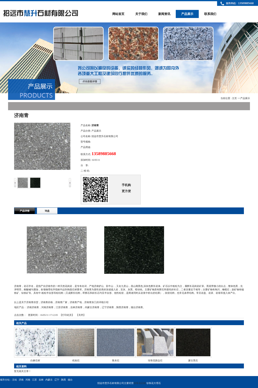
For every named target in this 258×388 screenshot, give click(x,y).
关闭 (80, 315)
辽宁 (56, 379)
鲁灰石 (115, 360)
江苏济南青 (62, 307)
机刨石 (76, 360)
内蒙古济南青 (92, 307)
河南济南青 (47, 307)
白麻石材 (35, 360)
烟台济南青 (137, 307)
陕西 (63, 379)
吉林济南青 (76, 307)
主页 (234, 98)
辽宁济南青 (108, 307)
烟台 (70, 379)
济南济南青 (33, 307)
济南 (21, 379)
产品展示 (245, 98)
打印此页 (67, 315)
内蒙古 (49, 379)
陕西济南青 (122, 307)
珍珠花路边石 (155, 360)
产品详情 (24, 210)
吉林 (41, 379)
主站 (14, 379)
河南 (27, 379)
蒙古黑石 (193, 360)
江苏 (34, 379)
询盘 (47, 210)
